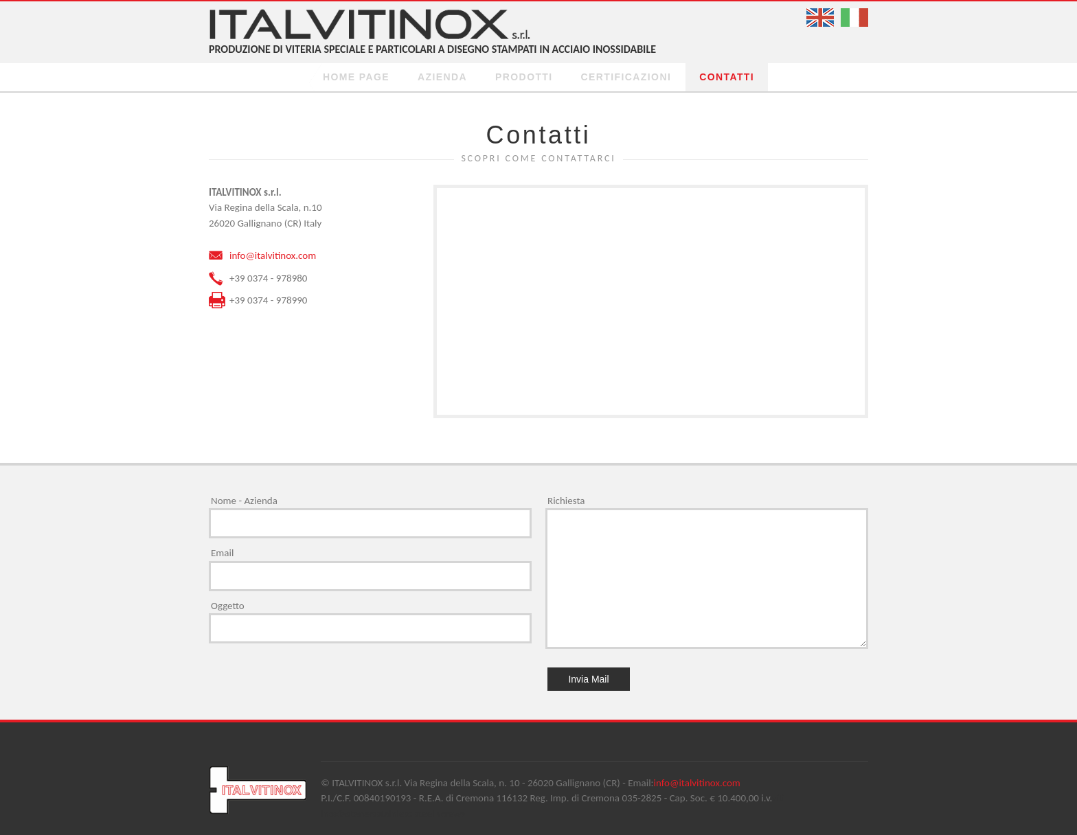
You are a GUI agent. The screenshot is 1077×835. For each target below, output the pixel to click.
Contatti (726, 76)
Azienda (442, 76)
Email (222, 553)
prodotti (524, 76)
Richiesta (566, 500)
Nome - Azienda (244, 500)
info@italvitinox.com (272, 255)
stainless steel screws (420, 814)
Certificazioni (626, 76)
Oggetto (228, 605)
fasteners (358, 814)
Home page (356, 76)
